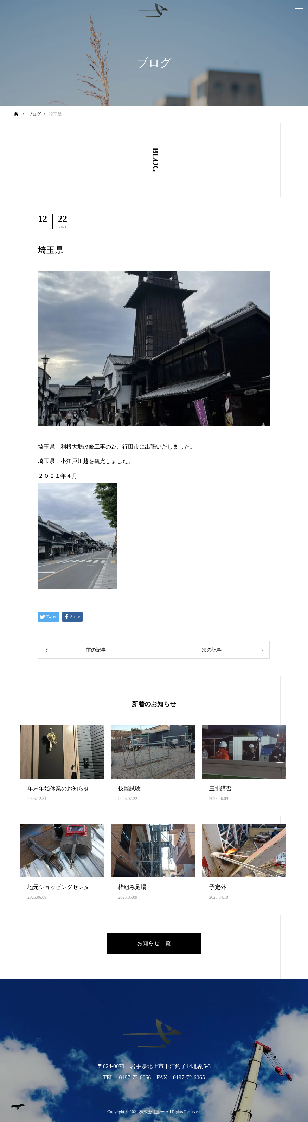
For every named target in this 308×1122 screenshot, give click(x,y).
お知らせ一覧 (154, 943)
